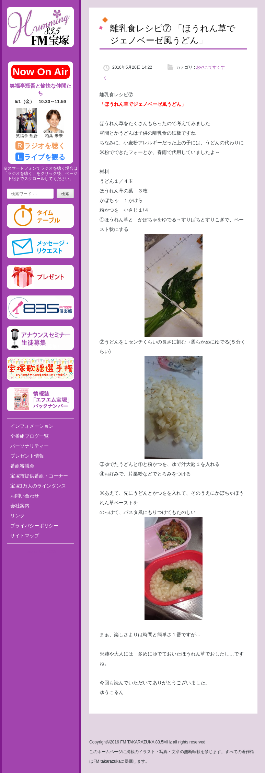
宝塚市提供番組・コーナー (39, 476)
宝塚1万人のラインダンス (38, 486)
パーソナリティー (29, 446)
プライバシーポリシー (34, 525)
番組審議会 (22, 466)
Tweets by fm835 (40, 551)
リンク (17, 515)
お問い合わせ (24, 495)
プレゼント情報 (27, 456)
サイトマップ (24, 535)
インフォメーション (32, 426)
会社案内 (20, 505)
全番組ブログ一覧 (29, 436)
